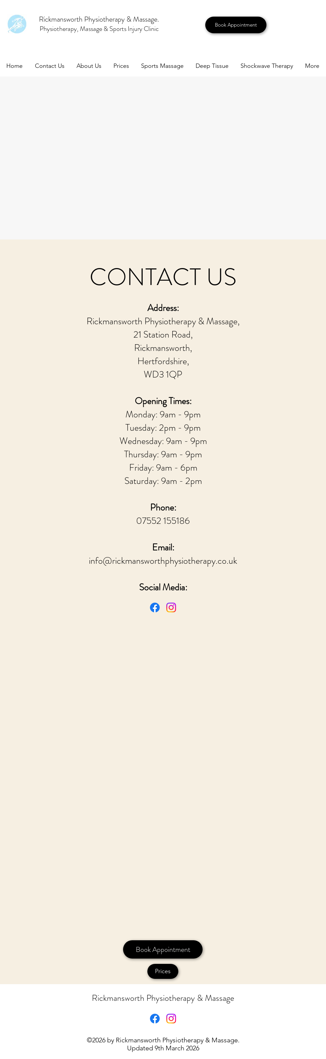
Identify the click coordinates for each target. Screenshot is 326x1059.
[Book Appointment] (235, 25)
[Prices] (162, 971)
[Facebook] (154, 607)
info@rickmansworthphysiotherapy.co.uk (163, 560)
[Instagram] (171, 607)
